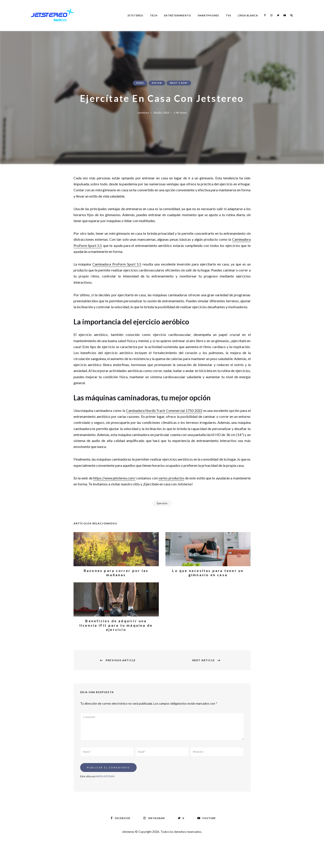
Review (157, 83)
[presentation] (207, 771)
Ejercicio (162, 503)
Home (140, 83)
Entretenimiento (177, 15)
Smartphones (208, 15)
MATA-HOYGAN (105, 776)
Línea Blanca (248, 15)
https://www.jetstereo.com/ (114, 478)
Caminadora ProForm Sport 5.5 (116, 264)
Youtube (284, 15)
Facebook (265, 15)
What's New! (179, 83)
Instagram (271, 15)
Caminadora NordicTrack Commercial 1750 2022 (164, 410)
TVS (228, 15)
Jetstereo (135, 15)
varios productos (171, 478)
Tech (153, 15)
